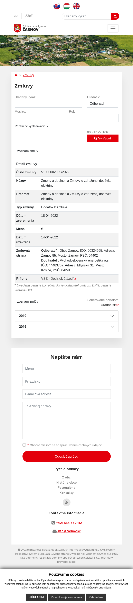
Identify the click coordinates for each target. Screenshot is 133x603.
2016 (22, 326)
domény (32, 557)
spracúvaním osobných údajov (81, 445)
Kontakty (67, 492)
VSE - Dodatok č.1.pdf (57, 278)
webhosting (93, 554)
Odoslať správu (66, 456)
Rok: (72, 111)
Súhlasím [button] (36, 597)
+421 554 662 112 (69, 522)
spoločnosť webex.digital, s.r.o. (81, 557)
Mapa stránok (61, 554)
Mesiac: (20, 111)
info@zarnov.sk (68, 531)
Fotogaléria (66, 487)
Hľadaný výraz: (26, 97)
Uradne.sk (108, 305)
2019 (22, 315)
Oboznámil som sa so (64, 445)
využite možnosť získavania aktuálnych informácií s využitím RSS (58, 549)
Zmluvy (28, 75)
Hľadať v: (94, 97)
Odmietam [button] (96, 597)
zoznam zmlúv (27, 151)
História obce (66, 482)
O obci (66, 477)
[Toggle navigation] (113, 28)
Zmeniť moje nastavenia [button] (66, 597)
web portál (78, 554)
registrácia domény (50, 557)
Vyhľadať (102, 138)
